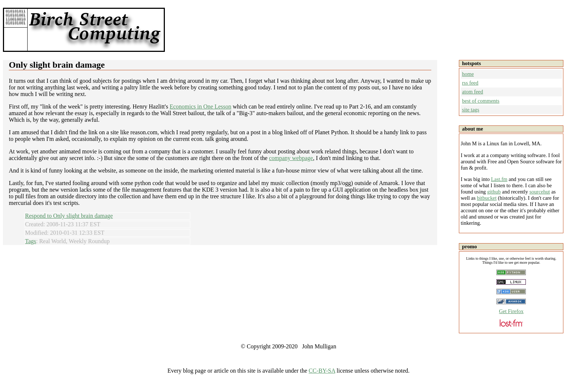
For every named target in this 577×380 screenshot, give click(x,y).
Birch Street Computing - (95, 30)
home (468, 74)
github (494, 192)
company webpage (291, 158)
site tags (470, 110)
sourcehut (540, 192)
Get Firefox (511, 311)
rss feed (470, 83)
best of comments (481, 101)
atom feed (472, 92)
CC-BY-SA (322, 370)
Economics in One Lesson (200, 106)
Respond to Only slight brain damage (69, 216)
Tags (30, 241)
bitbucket (487, 198)
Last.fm (499, 179)
